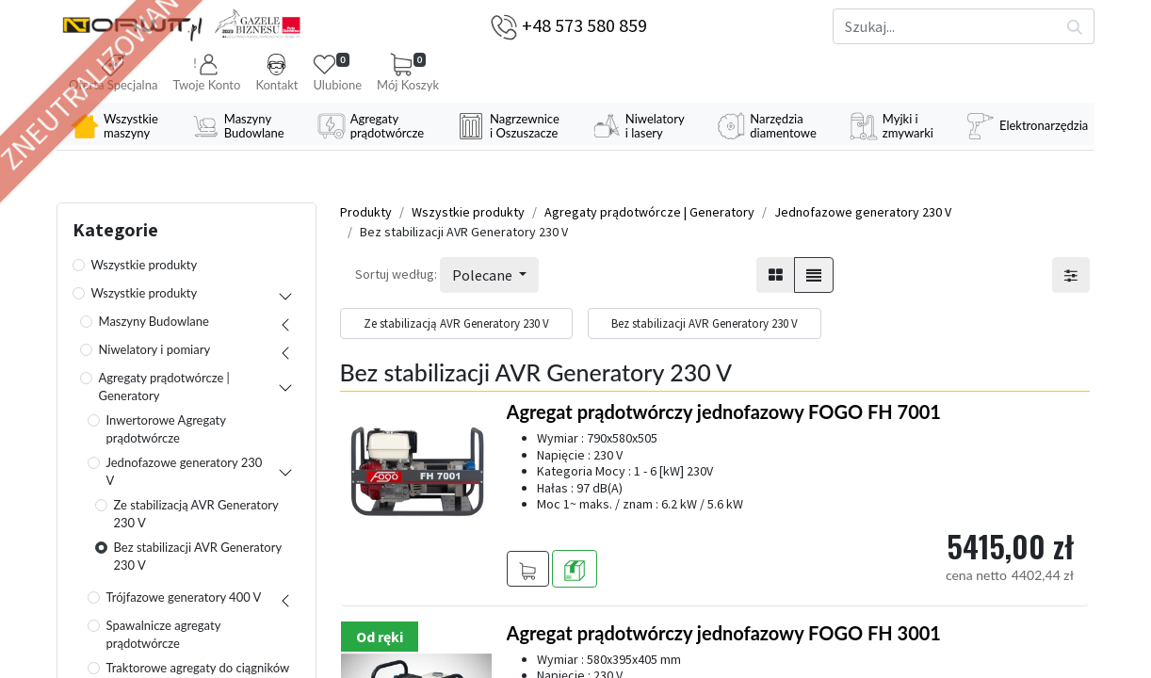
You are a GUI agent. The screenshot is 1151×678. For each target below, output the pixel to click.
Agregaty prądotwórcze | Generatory (164, 387)
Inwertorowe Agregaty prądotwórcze (166, 429)
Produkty (366, 211)
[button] (206, 74)
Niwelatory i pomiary (155, 349)
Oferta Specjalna (113, 72)
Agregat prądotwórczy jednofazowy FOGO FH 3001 (724, 633)
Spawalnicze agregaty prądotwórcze (163, 635)
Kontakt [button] (276, 72)
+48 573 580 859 (584, 25)
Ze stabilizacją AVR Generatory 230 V (196, 514)
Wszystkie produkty (144, 264)
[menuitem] (117, 126)
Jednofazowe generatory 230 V (184, 472)
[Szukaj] (1075, 26)
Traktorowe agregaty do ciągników (198, 667)
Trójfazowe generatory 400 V (184, 597)
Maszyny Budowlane (154, 321)
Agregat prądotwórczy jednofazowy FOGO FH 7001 (724, 411)
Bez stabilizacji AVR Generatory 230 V (198, 556)
